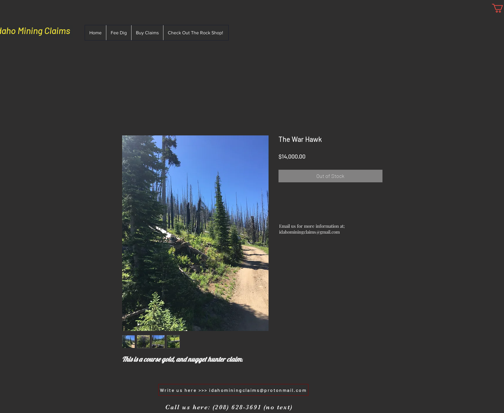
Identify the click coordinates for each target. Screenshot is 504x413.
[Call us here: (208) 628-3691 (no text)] (228, 407)
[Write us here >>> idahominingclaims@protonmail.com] (233, 390)
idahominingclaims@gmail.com (309, 232)
